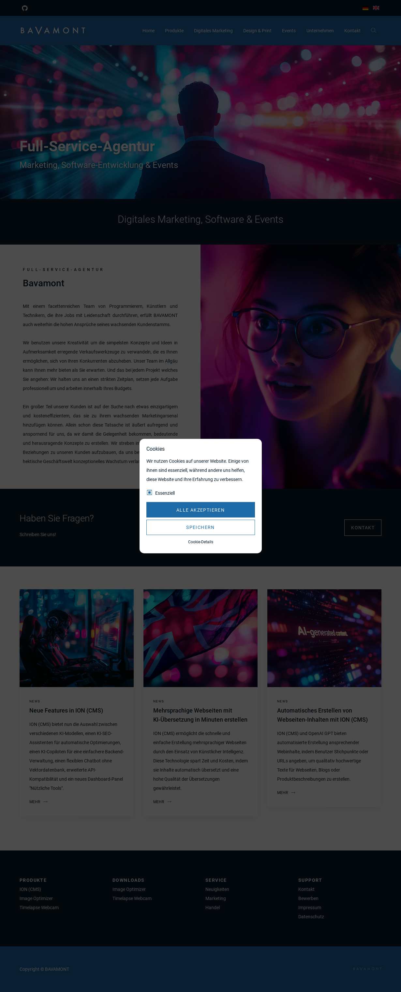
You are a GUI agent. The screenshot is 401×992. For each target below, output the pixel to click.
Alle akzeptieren (200, 509)
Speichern (200, 527)
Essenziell (165, 493)
